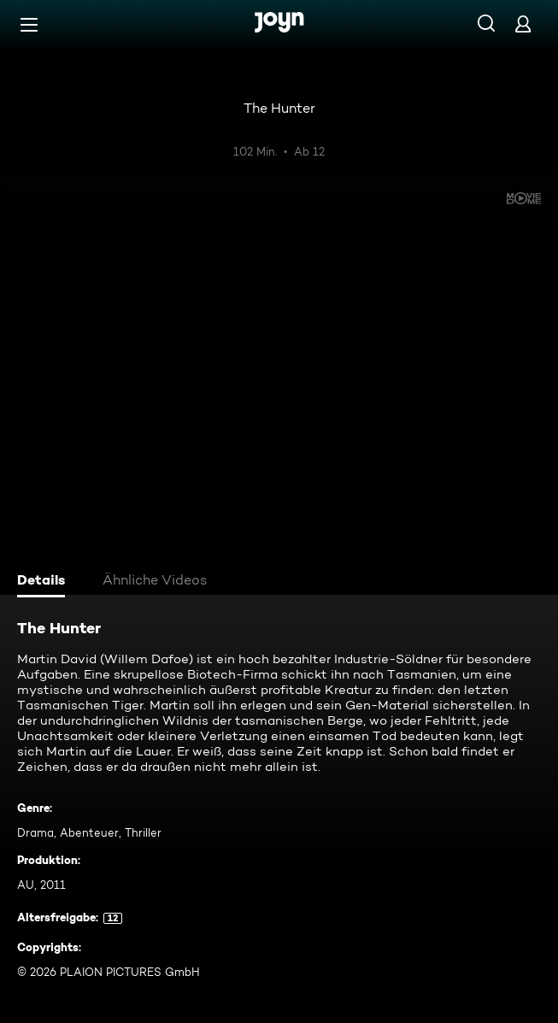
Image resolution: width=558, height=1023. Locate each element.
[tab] (43, 582)
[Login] (523, 23)
